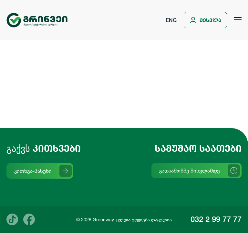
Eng (171, 20)
